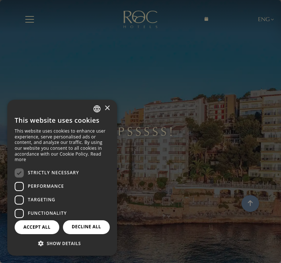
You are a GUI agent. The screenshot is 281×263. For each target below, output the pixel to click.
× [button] (107, 108)
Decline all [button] (86, 227)
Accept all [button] (36, 227)
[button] (62, 243)
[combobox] (97, 109)
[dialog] (62, 178)
